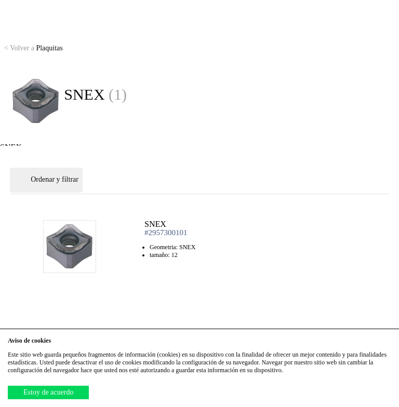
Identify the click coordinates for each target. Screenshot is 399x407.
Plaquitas (33, 48)
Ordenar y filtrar (46, 180)
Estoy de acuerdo (48, 392)
